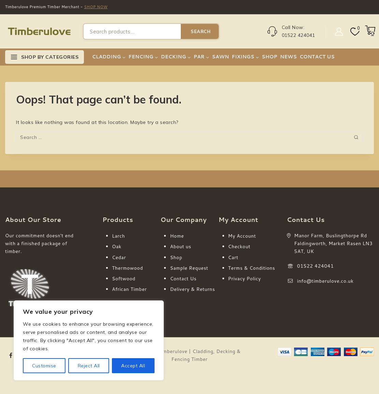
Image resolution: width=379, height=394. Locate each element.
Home (177, 236)
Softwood (123, 278)
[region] (89, 340)
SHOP (269, 56)
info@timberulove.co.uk (325, 281)
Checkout (239, 246)
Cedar (119, 257)
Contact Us (183, 278)
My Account (242, 236)
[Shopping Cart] (369, 33)
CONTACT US (317, 56)
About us (180, 246)
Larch (118, 236)
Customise (44, 366)
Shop (176, 257)
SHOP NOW (96, 7)
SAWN (220, 56)
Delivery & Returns (192, 289)
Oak (116, 246)
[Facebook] (11, 355)
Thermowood (127, 268)
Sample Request (189, 268)
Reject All (89, 366)
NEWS (288, 56)
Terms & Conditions (251, 268)
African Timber (129, 289)
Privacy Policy (244, 278)
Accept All (133, 366)
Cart (233, 257)
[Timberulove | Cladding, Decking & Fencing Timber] (39, 31)
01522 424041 (315, 266)
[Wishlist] (354, 31)
